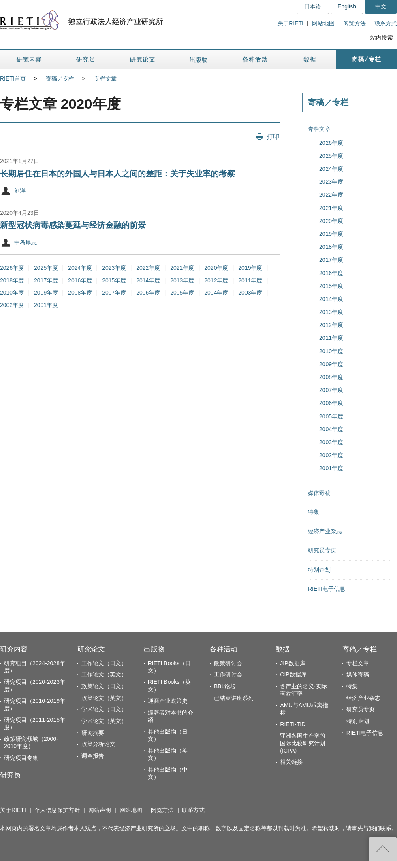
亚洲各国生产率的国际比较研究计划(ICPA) (302, 742)
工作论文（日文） (104, 663)
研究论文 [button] (142, 59)
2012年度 (216, 280)
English (346, 6)
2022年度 (148, 268)
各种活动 (223, 649)
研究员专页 (322, 550)
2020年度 (216, 268)
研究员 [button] (85, 59)
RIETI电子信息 (326, 588)
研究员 (10, 775)
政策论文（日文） (104, 686)
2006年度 (148, 292)
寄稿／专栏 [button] (366, 59)
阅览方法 (354, 23)
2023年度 (114, 268)
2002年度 (12, 305)
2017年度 (46, 280)
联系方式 (385, 23)
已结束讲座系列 (234, 698)
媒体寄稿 (319, 493)
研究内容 (14, 649)
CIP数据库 (293, 674)
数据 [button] (310, 59)
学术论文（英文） (104, 721)
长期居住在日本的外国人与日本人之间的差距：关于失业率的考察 (117, 173)
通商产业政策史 (168, 701)
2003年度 (250, 292)
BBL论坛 (225, 686)
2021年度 (182, 268)
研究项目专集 (21, 758)
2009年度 (46, 292)
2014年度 (148, 280)
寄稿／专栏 (60, 78)
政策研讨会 (228, 663)
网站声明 (99, 810)
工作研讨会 (228, 674)
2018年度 (12, 280)
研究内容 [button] (29, 59)
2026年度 (12, 268)
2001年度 (46, 305)
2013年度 (182, 280)
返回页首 (383, 849)
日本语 (312, 6)
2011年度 (250, 280)
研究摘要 (92, 733)
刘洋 (20, 190)
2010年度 (12, 292)
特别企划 (319, 569)
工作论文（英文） (104, 674)
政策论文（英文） (104, 698)
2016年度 (80, 280)
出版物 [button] (198, 59)
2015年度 (114, 280)
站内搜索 (381, 37)
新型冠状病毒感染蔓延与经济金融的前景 (73, 225)
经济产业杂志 (325, 531)
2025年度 (46, 268)
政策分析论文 (98, 744)
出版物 (154, 649)
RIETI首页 (13, 78)
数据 (283, 649)
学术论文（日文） (104, 709)
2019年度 (250, 268)
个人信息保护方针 (57, 810)
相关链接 (291, 762)
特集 (313, 512)
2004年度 (216, 292)
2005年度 (182, 292)
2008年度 (80, 292)
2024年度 (80, 268)
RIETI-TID (292, 724)
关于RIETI (290, 23)
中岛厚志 (25, 242)
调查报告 (92, 756)
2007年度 (114, 292)
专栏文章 (105, 78)
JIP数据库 (292, 663)
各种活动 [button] (255, 59)
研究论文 (91, 649)
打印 (273, 136)
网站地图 (323, 23)
